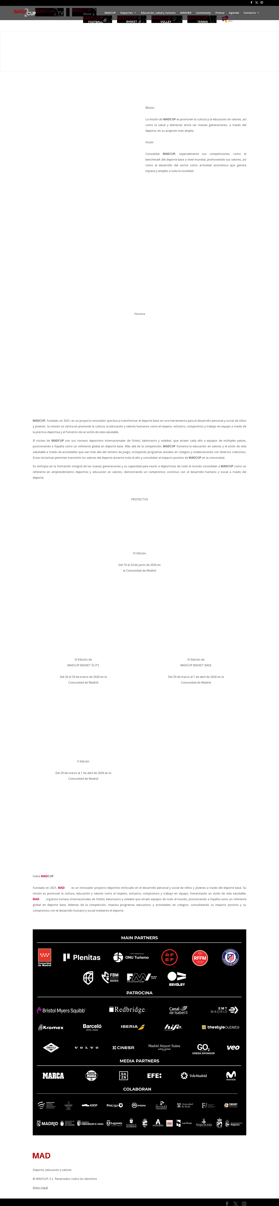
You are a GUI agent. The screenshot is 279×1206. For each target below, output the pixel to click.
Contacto (250, 13)
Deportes (126, 13)
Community (203, 13)
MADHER (185, 13)
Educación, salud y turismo (158, 13)
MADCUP (110, 13)
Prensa (219, 13)
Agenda (234, 13)
